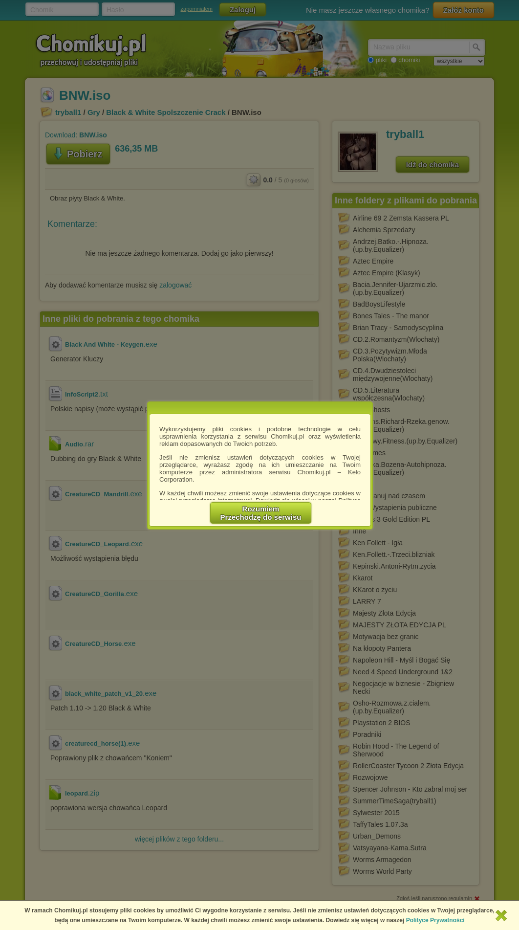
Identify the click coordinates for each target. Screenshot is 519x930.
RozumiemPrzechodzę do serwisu (261, 513)
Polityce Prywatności (435, 920)
